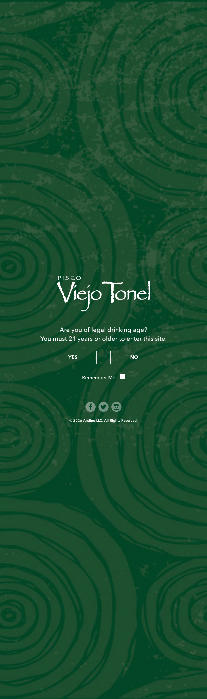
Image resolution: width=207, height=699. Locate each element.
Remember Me (98, 377)
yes (72, 357)
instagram (116, 407)
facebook (91, 407)
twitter (103, 407)
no (134, 357)
